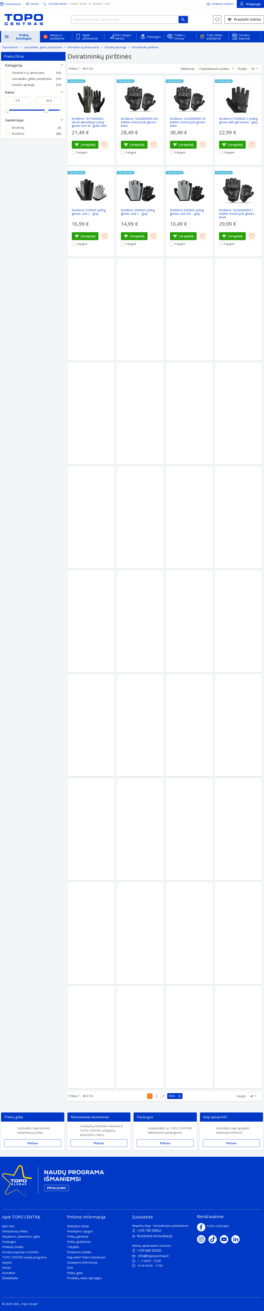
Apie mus (8, 1226)
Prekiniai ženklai (12, 1246)
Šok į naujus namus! (123, 36)
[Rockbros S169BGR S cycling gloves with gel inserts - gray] (238, 120)
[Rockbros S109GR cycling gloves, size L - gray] (91, 212)
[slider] (7, 110)
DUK (70, 1267)
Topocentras (10, 47)
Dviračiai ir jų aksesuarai (83, 47)
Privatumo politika (79, 1252)
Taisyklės (73, 1246)
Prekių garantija (77, 1236)
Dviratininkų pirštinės (145, 47)
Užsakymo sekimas (222, 4)
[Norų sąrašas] (217, 19)
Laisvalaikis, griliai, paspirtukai (43, 47)
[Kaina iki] (48, 101)
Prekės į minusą (179, 36)
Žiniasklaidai (10, 1278)
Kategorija (13, 65)
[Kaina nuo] (17, 101)
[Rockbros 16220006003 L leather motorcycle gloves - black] (238, 212)
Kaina (9, 92)
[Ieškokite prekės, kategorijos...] (129, 19)
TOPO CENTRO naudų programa (24, 1257)
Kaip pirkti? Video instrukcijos (86, 1257)
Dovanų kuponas (244, 36)
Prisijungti (250, 4)
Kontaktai (8, 1272)
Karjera (7, 1262)
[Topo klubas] (53, 1182)
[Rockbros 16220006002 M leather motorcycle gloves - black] (189, 120)
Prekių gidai (75, 1272)
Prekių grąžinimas (79, 1241)
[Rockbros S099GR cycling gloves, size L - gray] (140, 212)
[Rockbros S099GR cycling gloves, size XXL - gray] (189, 212)
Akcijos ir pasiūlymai (57, 36)
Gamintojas (14, 120)
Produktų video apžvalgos (84, 1278)
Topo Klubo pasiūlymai (214, 36)
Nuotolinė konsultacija (154, 1236)
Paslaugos (154, 37)
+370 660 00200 (149, 1250)
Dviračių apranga (115, 47)
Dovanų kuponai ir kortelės (20, 1252)
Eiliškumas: (188, 68)
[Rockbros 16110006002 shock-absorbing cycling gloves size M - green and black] (91, 120)
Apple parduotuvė (90, 36)
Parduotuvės (13, 4)
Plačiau (32, 1143)
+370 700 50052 (149, 1230)
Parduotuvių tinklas (15, 1231)
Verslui (35, 4)
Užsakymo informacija (82, 1262)
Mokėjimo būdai (78, 1226)
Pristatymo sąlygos (80, 1231)
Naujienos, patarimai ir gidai (21, 1236)
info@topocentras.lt (150, 1256)
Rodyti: (242, 68)
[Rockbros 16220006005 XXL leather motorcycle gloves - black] (140, 120)
